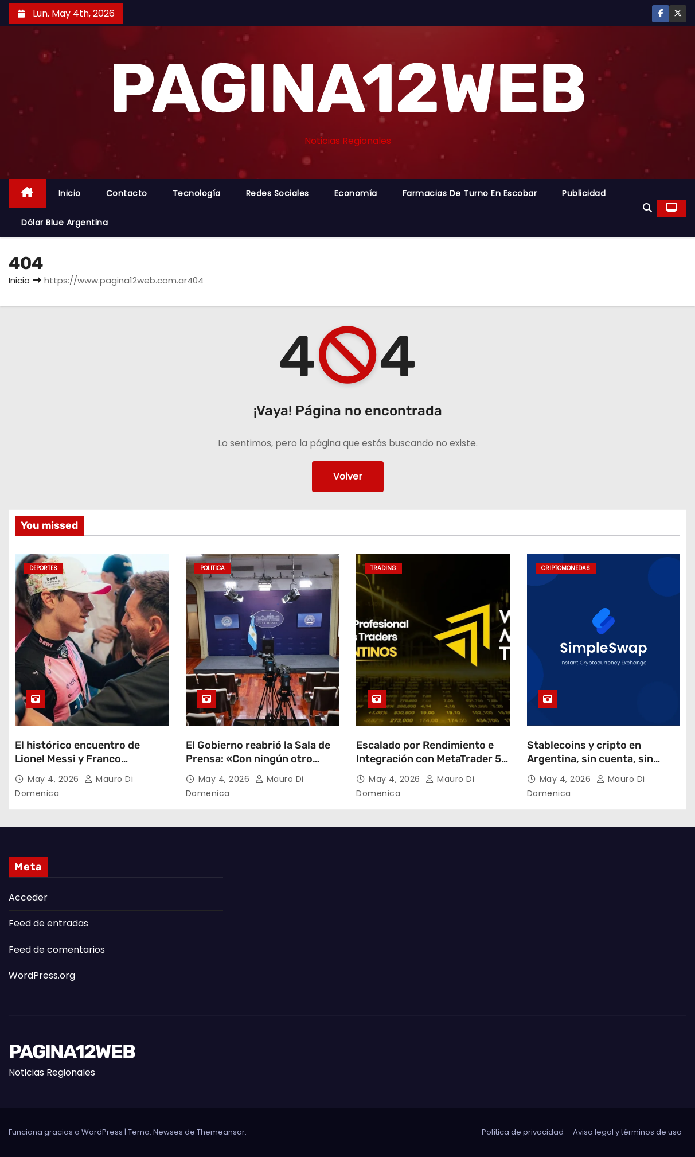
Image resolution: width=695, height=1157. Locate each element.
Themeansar (221, 1132)
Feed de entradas (48, 923)
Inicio (69, 193)
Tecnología (197, 193)
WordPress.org (42, 975)
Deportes (43, 568)
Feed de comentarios (57, 949)
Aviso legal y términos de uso (627, 1132)
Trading (383, 568)
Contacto (126, 193)
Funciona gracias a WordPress (66, 1132)
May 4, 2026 (54, 779)
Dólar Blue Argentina (64, 222)
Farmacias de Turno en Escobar (470, 193)
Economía (355, 193)
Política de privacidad (523, 1132)
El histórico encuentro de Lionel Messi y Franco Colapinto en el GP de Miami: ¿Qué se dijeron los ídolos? (84, 766)
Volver (347, 476)
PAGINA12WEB (347, 88)
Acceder (28, 897)
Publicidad (584, 193)
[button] (647, 208)
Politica (212, 568)
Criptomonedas (565, 568)
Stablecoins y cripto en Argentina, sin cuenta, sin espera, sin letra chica (590, 759)
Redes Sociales (277, 193)
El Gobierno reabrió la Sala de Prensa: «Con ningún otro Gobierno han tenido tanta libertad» (258, 766)
